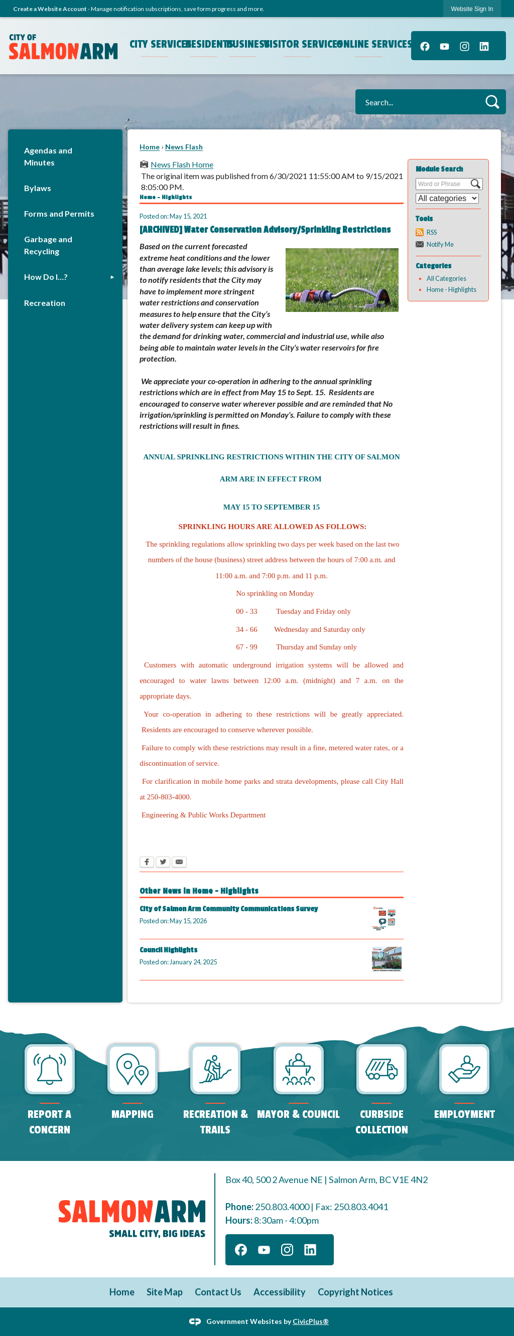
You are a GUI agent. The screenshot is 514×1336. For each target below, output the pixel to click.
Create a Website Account (50, 9)
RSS (432, 232)
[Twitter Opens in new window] (163, 863)
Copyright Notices (355, 1291)
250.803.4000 (282, 1206)
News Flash (184, 146)
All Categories (446, 278)
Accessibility (279, 1291)
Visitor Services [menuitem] (299, 44)
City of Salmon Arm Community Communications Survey (229, 909)
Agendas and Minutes (48, 156)
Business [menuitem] (243, 44)
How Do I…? (46, 276)
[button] (492, 101)
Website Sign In (472, 9)
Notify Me (440, 244)
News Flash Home (182, 164)
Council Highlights (168, 950)
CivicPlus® (311, 1320)
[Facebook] (425, 45)
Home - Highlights (451, 289)
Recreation (44, 302)
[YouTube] (444, 45)
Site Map (165, 1291)
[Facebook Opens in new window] (147, 863)
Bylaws (37, 188)
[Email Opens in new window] (179, 863)
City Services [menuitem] (156, 44)
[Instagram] (464, 45)
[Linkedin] (484, 45)
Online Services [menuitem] (370, 44)
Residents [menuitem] (204, 44)
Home (150, 146)
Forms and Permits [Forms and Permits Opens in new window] (59, 213)
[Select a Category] (447, 198)
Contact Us (218, 1291)
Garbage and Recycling (48, 245)
